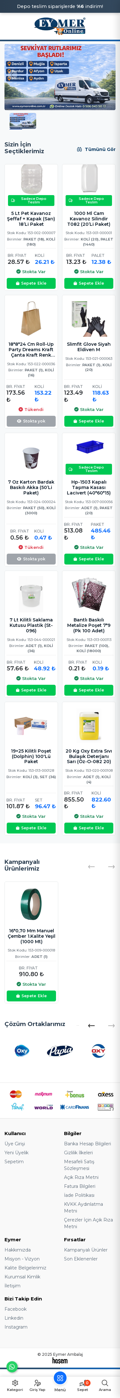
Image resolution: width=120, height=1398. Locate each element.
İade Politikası (79, 1195)
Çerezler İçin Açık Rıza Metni (88, 1223)
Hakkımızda (17, 1250)
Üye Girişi (14, 1144)
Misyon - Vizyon (22, 1259)
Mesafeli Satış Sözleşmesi (79, 1165)
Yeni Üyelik (16, 1153)
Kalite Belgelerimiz (25, 1268)
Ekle (31, 283)
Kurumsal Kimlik (22, 1277)
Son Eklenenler (81, 1259)
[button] (91, 1026)
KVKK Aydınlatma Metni (83, 1207)
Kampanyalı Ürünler (86, 1250)
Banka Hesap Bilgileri (87, 1144)
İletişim (12, 1286)
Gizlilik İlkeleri (78, 1153)
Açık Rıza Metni (81, 1177)
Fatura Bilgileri (79, 1186)
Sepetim (14, 1162)
